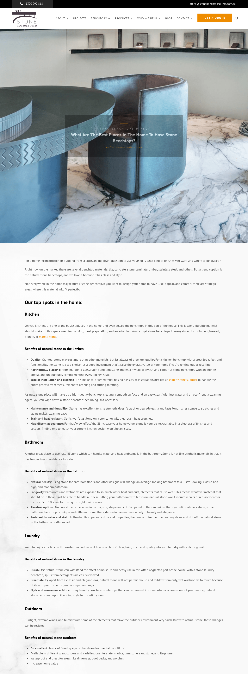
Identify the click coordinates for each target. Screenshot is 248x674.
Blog (168, 18)
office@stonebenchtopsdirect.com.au (212, 4)
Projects (79, 18)
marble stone (47, 337)
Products (122, 18)
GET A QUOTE (215, 18)
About (60, 18)
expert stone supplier (183, 380)
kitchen (136, 145)
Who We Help (147, 18)
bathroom (121, 145)
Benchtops (99, 18)
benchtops (129, 145)
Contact (183, 18)
